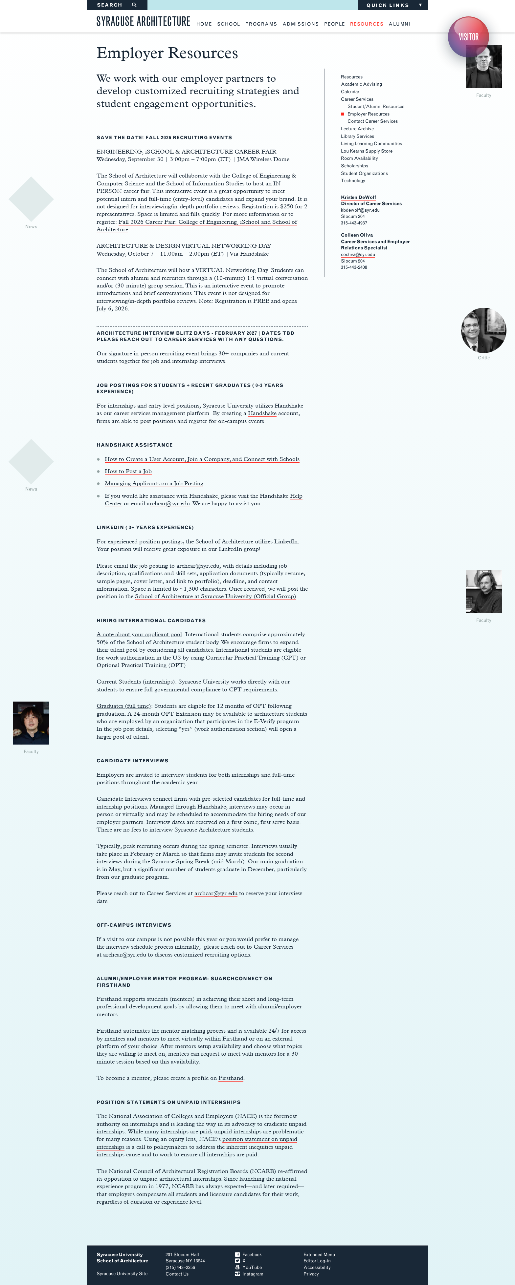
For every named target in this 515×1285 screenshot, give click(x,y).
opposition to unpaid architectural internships (162, 1178)
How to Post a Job (128, 471)
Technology (353, 180)
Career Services (357, 99)
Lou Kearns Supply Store (366, 151)
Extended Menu (319, 1254)
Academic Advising (361, 84)
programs (261, 24)
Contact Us (177, 1274)
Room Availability (359, 158)
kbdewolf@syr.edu (360, 210)
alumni (400, 24)
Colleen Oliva (357, 235)
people (334, 24)
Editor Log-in (317, 1261)
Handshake (262, 413)
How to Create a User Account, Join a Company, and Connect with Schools (202, 458)
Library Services (357, 136)
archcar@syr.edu (215, 893)
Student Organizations (364, 173)
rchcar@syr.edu (170, 503)
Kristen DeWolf (358, 197)
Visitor (469, 37)
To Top (395, 1263)
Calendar (350, 92)
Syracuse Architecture (143, 20)
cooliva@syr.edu (358, 254)
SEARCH (117, 5)
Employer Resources (368, 114)
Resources (352, 77)
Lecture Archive (357, 129)
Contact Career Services (372, 121)
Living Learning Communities (371, 143)
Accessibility (317, 1267)
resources (367, 24)
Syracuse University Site (122, 1273)
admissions (300, 24)
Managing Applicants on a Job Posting (154, 483)
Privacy (311, 1274)
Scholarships (354, 166)
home (204, 24)
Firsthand (230, 1077)
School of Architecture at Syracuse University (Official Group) (215, 596)
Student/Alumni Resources (375, 106)
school (228, 24)
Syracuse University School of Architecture (122, 1258)
